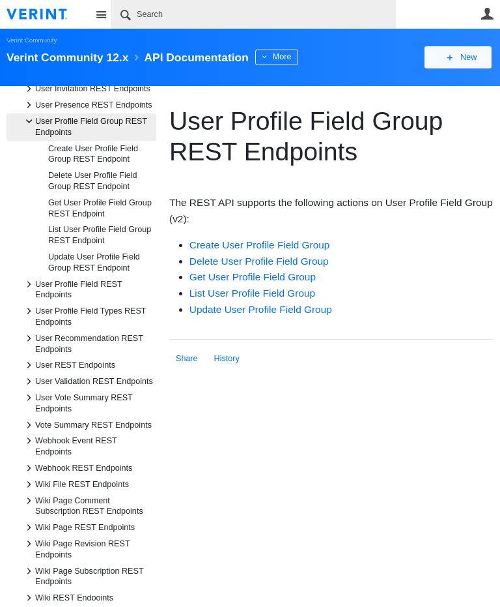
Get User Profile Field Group (252, 276)
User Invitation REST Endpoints (86, 88)
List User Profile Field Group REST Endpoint (99, 235)
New (464, 57)
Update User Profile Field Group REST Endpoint (94, 262)
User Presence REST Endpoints (87, 104)
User (486, 13)
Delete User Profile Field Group (259, 261)
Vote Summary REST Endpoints (87, 425)
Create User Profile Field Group (259, 244)
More (292, 56)
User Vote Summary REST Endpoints (77, 402)
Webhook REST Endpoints (77, 468)
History (227, 358)
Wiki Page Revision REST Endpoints (76, 548)
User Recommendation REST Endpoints (82, 343)
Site (101, 14)
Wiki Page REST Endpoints (78, 527)
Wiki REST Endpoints (67, 597)
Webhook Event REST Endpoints (69, 445)
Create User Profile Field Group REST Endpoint (93, 154)
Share (187, 358)
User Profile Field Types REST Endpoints (84, 315)
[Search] (253, 14)
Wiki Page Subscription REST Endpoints (82, 576)
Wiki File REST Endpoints (75, 484)
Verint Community (32, 40)
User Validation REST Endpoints (87, 381)
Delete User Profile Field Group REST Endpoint (92, 181)
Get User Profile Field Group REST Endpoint (100, 208)
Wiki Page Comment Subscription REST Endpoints (82, 505)
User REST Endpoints (68, 365)
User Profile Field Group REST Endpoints (84, 126)
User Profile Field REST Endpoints (72, 289)
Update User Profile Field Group (260, 309)
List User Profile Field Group (252, 293)
